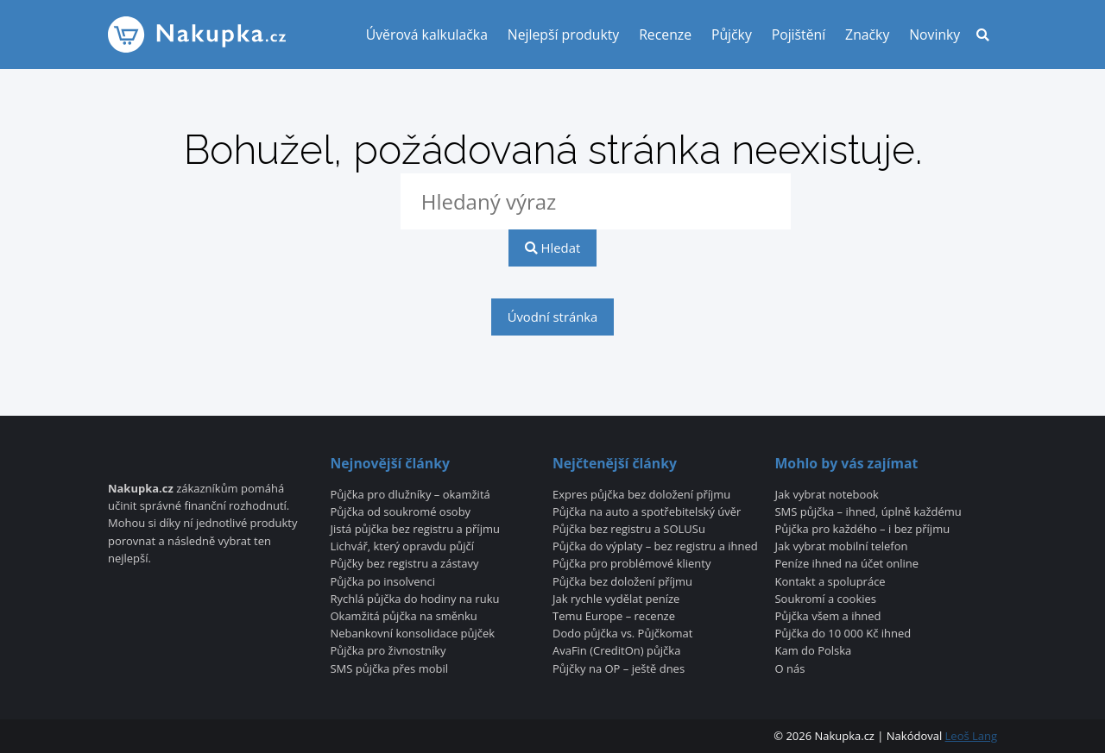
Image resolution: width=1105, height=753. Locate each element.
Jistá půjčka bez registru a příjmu (414, 530)
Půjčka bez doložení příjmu (622, 582)
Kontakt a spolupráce (830, 582)
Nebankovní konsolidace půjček (412, 634)
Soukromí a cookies (826, 599)
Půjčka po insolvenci (382, 582)
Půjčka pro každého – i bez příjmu (862, 530)
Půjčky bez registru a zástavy (404, 564)
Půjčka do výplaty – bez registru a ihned (655, 547)
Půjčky (731, 34)
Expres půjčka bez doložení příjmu (641, 495)
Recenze (665, 34)
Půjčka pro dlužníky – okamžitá (409, 495)
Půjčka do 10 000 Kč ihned (843, 634)
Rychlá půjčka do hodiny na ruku (414, 599)
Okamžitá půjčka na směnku (403, 617)
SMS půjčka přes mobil (389, 669)
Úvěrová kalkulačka (427, 34)
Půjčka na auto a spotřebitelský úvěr (646, 512)
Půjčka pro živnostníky (387, 651)
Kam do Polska (813, 651)
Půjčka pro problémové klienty (631, 564)
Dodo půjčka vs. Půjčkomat (622, 634)
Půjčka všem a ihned (828, 617)
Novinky (934, 34)
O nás (790, 669)
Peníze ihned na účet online (847, 564)
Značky (867, 34)
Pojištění (799, 34)
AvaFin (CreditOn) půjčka (616, 651)
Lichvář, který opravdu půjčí (402, 547)
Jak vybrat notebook (827, 495)
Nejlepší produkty (563, 34)
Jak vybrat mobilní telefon (841, 547)
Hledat (552, 247)
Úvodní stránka (553, 316)
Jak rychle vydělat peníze (615, 599)
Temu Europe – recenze (613, 617)
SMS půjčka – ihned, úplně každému (868, 512)
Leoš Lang (971, 736)
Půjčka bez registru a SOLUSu (628, 530)
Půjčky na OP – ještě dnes (618, 669)
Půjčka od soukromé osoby (400, 512)
